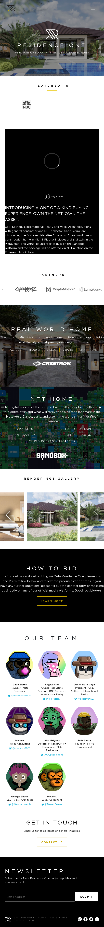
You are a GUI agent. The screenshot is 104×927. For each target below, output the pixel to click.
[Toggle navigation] (93, 8)
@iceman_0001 (21, 748)
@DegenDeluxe (53, 804)
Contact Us (52, 842)
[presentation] (3, 515)
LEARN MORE (52, 601)
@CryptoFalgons (53, 754)
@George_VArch (21, 804)
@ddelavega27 (86, 698)
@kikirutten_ (53, 698)
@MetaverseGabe (21, 695)
